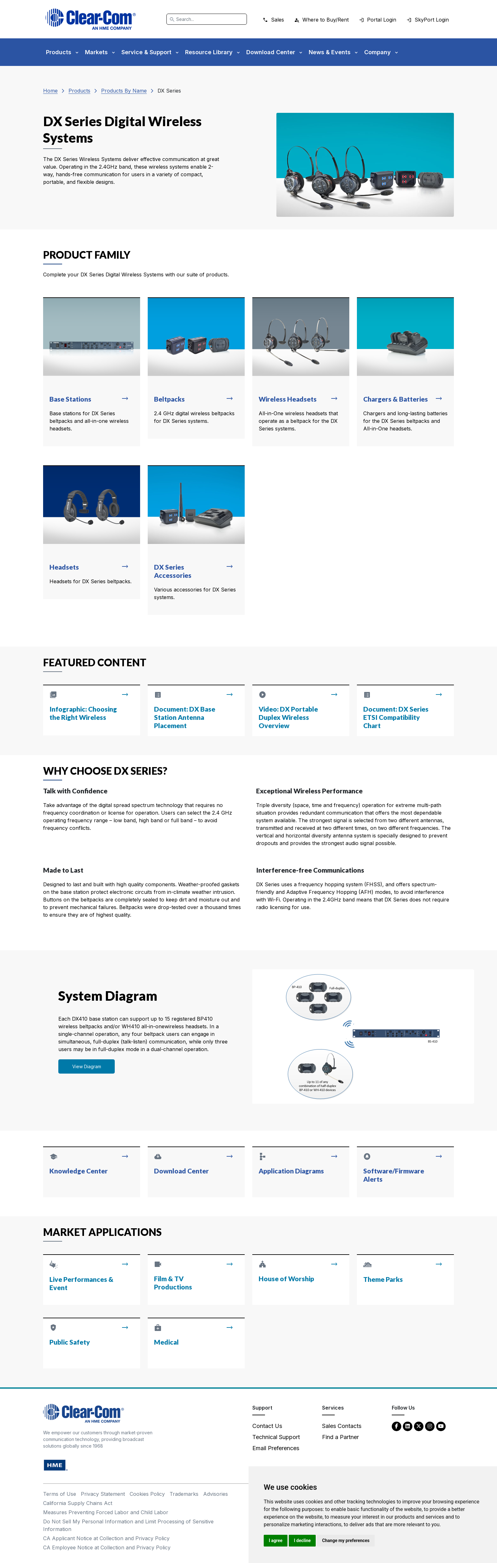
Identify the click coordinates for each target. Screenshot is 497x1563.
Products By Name (124, 90)
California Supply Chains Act (77, 1503)
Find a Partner (340, 1437)
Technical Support (276, 1437)
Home (50, 90)
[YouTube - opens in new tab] (441, 1426)
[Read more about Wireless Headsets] (300, 371)
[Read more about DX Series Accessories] (196, 540)
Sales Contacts (341, 1426)
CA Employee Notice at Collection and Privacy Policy (107, 1547)
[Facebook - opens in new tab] (396, 1426)
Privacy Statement (103, 1494)
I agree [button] (275, 1540)
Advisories (215, 1494)
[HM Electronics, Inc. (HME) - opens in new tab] (55, 1465)
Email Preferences (275, 1448)
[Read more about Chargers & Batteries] (405, 371)
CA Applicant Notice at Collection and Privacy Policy (106, 1538)
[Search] (206, 19)
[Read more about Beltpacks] (196, 368)
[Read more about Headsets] (91, 532)
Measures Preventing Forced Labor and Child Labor (105, 1512)
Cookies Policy (147, 1494)
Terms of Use (59, 1494)
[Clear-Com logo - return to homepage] (90, 19)
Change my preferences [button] (345, 1540)
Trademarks (184, 1494)
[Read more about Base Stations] (91, 371)
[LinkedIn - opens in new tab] (407, 1426)
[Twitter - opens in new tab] (418, 1426)
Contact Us (267, 1426)
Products (79, 90)
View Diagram (86, 1066)
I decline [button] (302, 1540)
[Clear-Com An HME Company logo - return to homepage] (83, 1413)
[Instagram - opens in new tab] (430, 1426)
